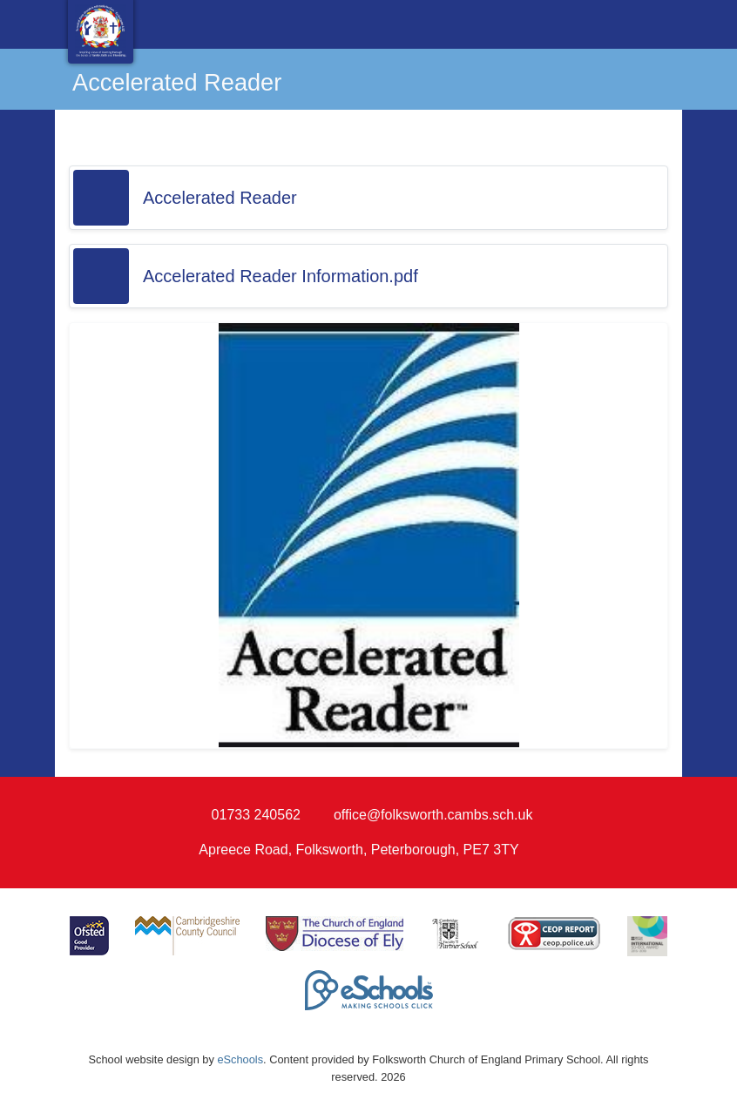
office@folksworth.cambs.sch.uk (433, 814)
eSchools (240, 1059)
